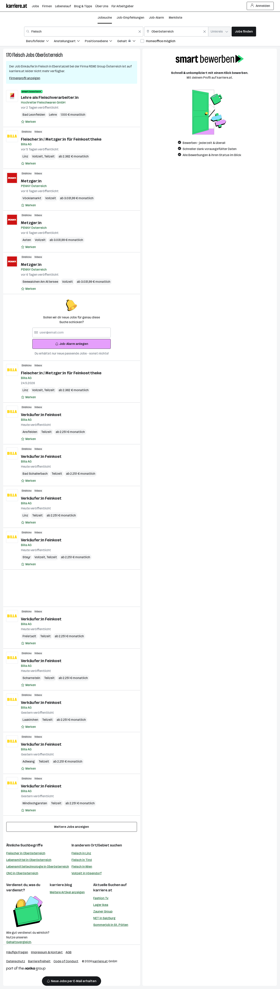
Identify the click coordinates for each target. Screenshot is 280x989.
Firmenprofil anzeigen (24, 78)
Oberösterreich (49, 55)
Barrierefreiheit (39, 961)
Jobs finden (244, 31)
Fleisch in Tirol (82, 860)
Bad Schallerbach (35, 473)
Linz (25, 156)
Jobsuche (105, 17)
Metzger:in (31, 181)
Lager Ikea (100, 905)
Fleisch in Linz (81, 853)
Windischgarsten (35, 803)
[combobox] (83, 31)
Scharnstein (31, 678)
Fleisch (18, 55)
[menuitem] (40, 41)
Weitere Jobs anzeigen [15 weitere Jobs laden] (71, 827)
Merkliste (175, 17)
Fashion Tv (100, 898)
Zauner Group (102, 911)
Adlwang (29, 761)
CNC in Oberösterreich (22, 873)
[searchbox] (71, 332)
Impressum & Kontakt (47, 952)
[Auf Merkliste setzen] (28, 121)
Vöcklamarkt (32, 198)
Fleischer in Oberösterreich (25, 853)
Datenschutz (15, 961)
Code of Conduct (65, 961)
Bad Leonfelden (34, 114)
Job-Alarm (156, 17)
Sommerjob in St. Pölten (110, 925)
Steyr (27, 557)
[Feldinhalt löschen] (139, 31)
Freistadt (29, 636)
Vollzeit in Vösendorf (86, 873)
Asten (27, 240)
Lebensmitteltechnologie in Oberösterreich (37, 866)
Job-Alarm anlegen (71, 344)
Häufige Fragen (17, 952)
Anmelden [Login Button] (260, 6)
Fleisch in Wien (82, 866)
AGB (69, 952)
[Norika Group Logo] (25, 969)
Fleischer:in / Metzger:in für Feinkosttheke (61, 139)
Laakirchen (30, 720)
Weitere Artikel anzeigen (67, 892)
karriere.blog (61, 885)
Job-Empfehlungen (130, 17)
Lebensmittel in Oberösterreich (28, 860)
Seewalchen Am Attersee (40, 282)
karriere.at (102, 890)
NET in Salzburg (104, 918)
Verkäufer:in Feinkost (41, 414)
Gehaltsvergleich (18, 942)
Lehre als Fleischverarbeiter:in (50, 97)
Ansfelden (30, 432)
